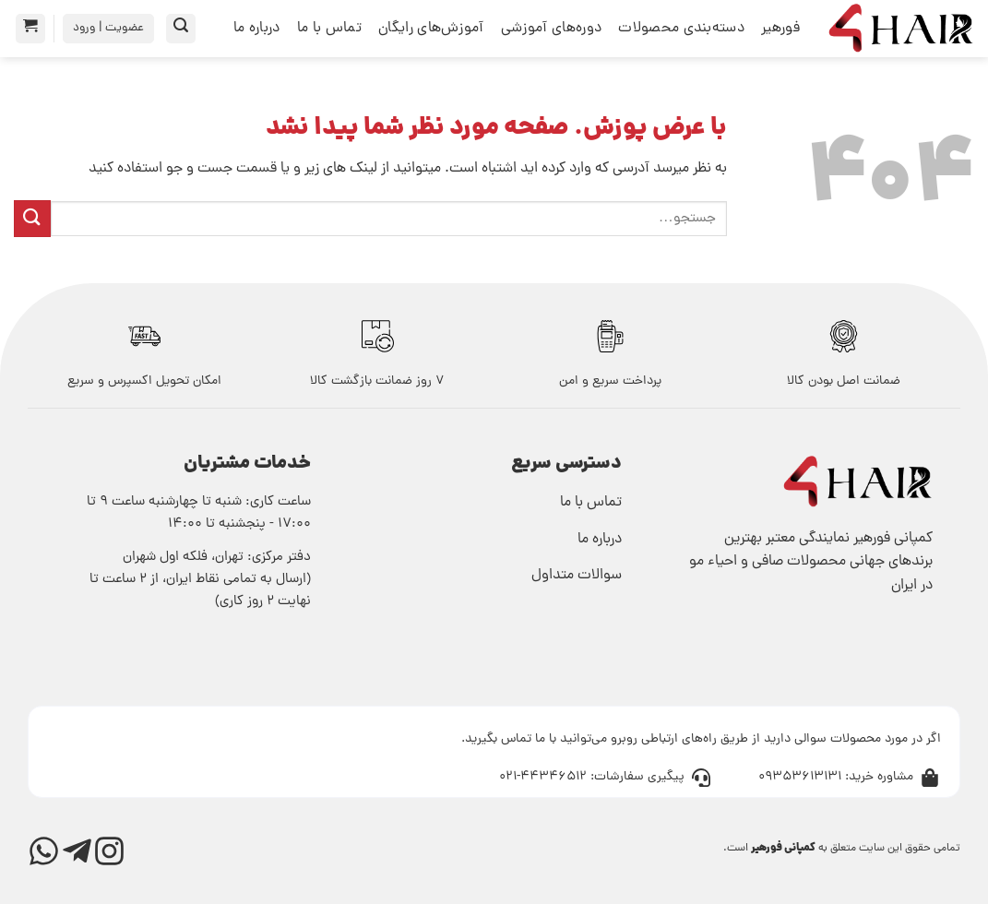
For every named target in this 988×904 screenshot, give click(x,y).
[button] (181, 28)
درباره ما (256, 29)
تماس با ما (329, 29)
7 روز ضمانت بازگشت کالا (377, 381)
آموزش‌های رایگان (431, 29)
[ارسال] (32, 218)
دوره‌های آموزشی (551, 29)
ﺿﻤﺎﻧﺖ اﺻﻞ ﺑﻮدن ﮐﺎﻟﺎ (843, 381)
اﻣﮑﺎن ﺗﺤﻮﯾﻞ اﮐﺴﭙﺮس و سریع (144, 381)
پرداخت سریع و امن (610, 381)
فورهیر (780, 29)
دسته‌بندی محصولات (681, 29)
